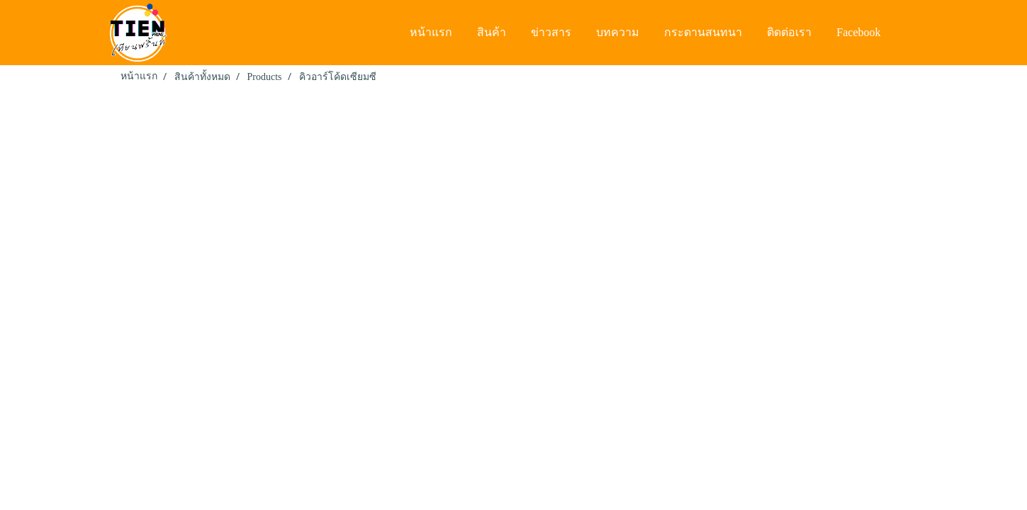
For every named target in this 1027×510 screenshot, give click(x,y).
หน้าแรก (431, 32)
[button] (906, 32)
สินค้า (491, 32)
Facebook (858, 32)
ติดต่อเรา (789, 32)
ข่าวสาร (551, 32)
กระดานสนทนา (703, 32)
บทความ (617, 32)
